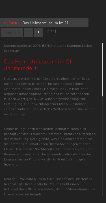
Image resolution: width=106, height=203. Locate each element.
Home (10, 23)
